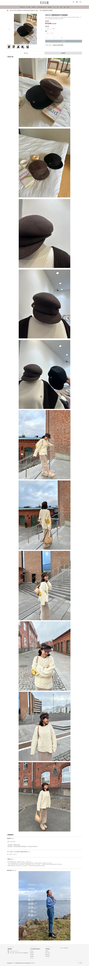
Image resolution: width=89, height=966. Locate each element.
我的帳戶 (32, 951)
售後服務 (32, 954)
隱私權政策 (47, 954)
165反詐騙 (47, 956)
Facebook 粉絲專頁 (64, 947)
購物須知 (32, 952)
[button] (41, 29)
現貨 (53, 28)
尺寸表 (31, 958)
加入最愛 (48, 45)
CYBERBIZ (32, 963)
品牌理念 (47, 951)
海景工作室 (47, 952)
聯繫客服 (32, 956)
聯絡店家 (63, 41)
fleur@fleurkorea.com (14, 951)
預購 (48, 28)
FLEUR (14, 963)
